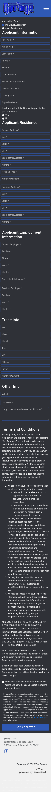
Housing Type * (9, 172)
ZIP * (4, 151)
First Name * (8, 40)
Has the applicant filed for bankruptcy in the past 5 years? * (23, 110)
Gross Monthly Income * (13, 279)
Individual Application (15, 25)
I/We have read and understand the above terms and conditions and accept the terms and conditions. (26, 685)
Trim (4, 348)
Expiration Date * (10, 102)
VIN (3, 355)
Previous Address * (11, 187)
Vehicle (5, 394)
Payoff (5, 369)
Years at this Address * (13, 158)
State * (5, 144)
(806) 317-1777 (11, 738)
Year (4, 327)
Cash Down (7, 403)
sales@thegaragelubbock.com (18, 742)
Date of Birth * (9, 74)
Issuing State (8, 95)
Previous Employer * (12, 288)
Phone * (6, 61)
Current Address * (10, 130)
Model (5, 341)
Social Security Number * (14, 81)
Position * (6, 251)
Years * (5, 265)
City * (4, 137)
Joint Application (13, 28)
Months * (6, 165)
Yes (7, 115)
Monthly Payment (10, 376)
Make (4, 334)
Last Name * (8, 54)
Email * (5, 68)
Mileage (6, 362)
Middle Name (8, 47)
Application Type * (11, 21)
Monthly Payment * (11, 179)
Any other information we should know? (22, 409)
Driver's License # (10, 88)
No (6, 118)
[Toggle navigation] (46, 8)
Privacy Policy (39, 718)
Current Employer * (11, 244)
